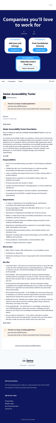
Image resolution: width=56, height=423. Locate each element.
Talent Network (28, 68)
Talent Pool (40, 50)
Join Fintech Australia (11, 406)
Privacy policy (23, 365)
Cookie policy (31, 365)
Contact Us (15, 50)
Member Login (9, 403)
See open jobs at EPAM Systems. (17, 106)
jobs (3, 81)
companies (11, 81)
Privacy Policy (9, 401)
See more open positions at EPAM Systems (28, 345)
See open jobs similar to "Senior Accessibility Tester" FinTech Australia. (29, 108)
